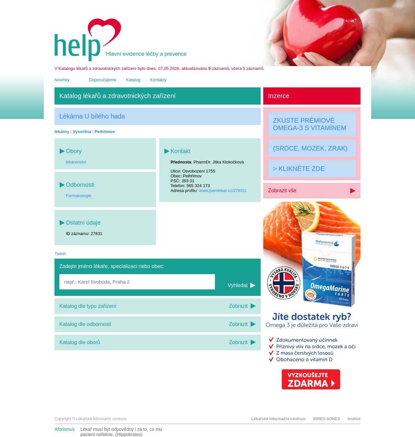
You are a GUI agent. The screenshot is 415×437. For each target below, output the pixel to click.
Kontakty (158, 79)
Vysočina (82, 131)
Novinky (61, 79)
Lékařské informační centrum (278, 419)
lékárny (61, 131)
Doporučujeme (102, 79)
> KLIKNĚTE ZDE (299, 168)
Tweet (60, 253)
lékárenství (76, 162)
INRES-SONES (326, 419)
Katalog (133, 79)
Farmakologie (78, 195)
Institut (354, 419)
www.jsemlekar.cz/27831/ (222, 190)
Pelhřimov (105, 131)
